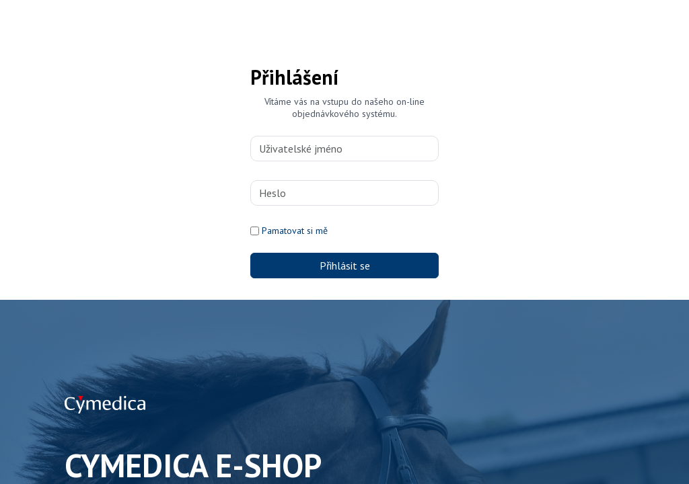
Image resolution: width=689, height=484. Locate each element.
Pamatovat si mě (295, 231)
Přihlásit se (345, 265)
